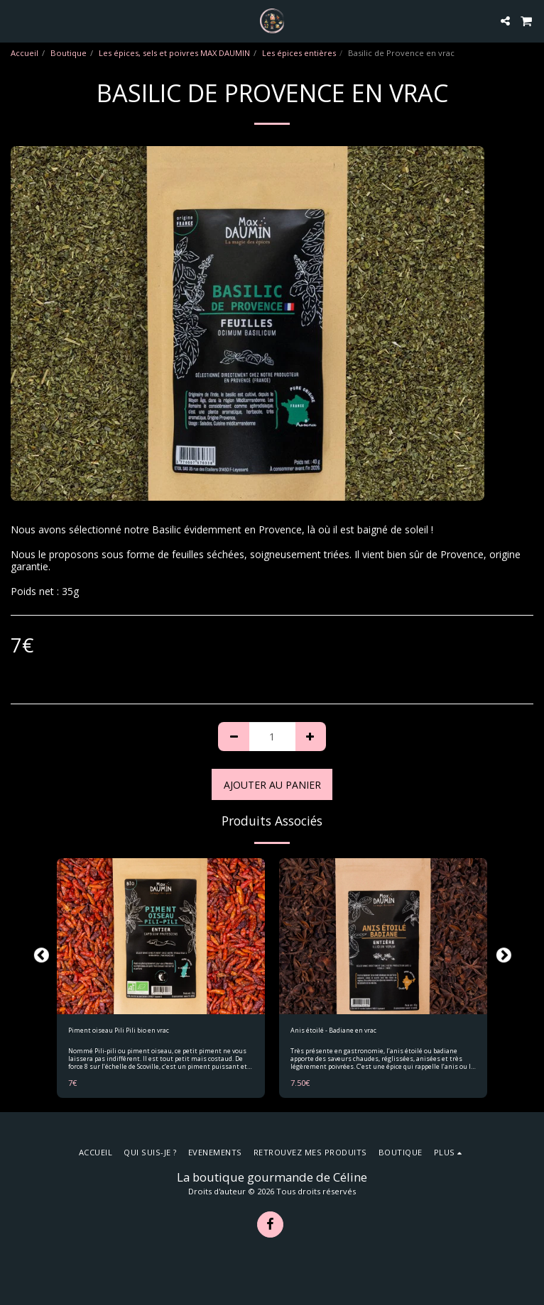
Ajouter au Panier (272, 785)
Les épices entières (299, 53)
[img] (161, 936)
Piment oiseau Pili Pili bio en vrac (118, 1030)
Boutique (68, 53)
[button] (16, 20)
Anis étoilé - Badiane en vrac (333, 1030)
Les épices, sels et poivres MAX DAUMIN (174, 53)
